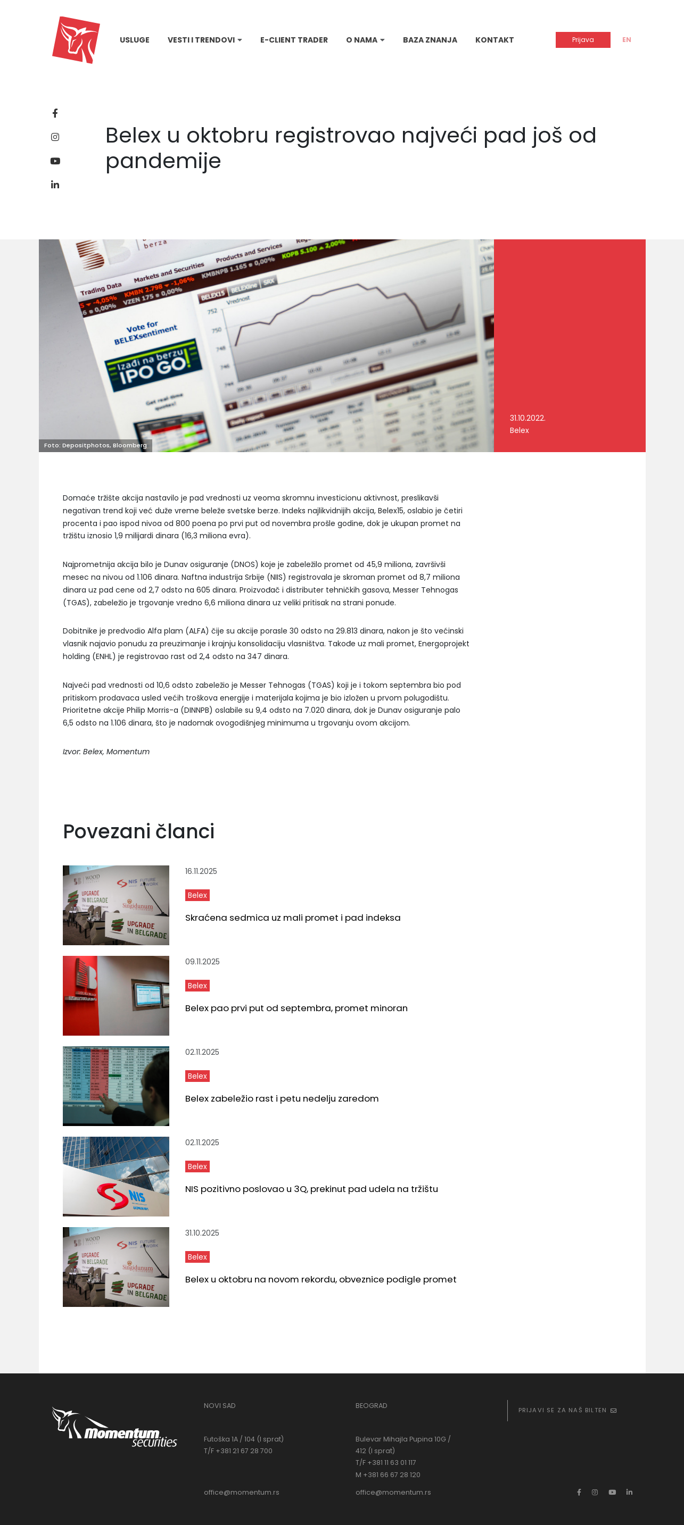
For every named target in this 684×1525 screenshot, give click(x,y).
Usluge (135, 40)
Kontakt (494, 40)
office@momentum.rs (241, 1492)
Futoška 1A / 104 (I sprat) (244, 1439)
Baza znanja (430, 40)
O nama (361, 40)
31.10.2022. (528, 418)
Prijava (583, 39)
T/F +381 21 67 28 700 (238, 1450)
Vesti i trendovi (201, 40)
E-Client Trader (294, 40)
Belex (519, 430)
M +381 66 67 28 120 (388, 1474)
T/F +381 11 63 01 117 (386, 1462)
